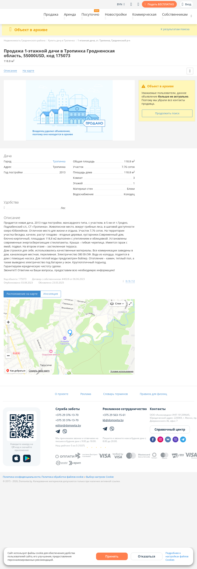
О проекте (61, 394)
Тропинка (59, 161)
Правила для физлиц (153, 394)
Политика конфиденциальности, (22, 476)
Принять (112, 556)
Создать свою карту (39, 370)
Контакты (158, 409)
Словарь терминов (115, 394)
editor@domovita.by (68, 425)
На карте (28, 70)
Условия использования (121, 371)
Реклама (85, 394)
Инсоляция (50, 294)
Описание (10, 70)
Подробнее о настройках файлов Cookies (176, 556)
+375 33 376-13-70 (66, 420)
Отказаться (146, 556)
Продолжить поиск (167, 113)
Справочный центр (170, 429)
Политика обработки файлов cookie (62, 476)
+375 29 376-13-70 (66, 414)
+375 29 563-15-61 (114, 414)
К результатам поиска (175, 29)
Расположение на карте (22, 294)
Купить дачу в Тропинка (61, 40)
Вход (186, 4)
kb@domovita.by (113, 420)
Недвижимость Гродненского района (24, 40)
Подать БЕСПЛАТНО (161, 4)
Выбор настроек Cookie (100, 476)
